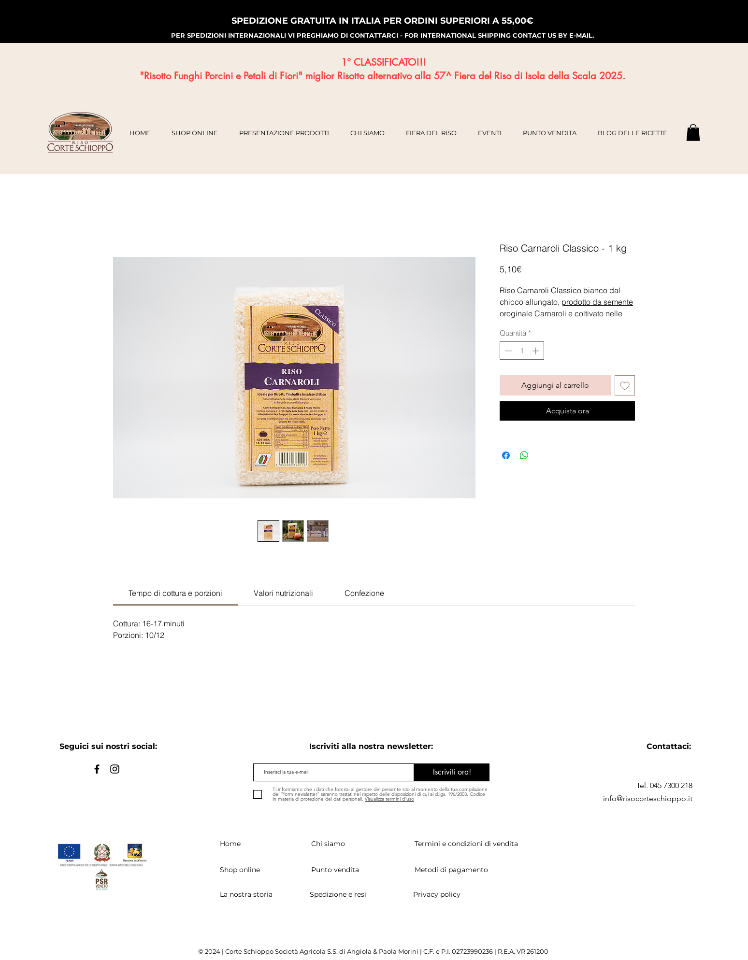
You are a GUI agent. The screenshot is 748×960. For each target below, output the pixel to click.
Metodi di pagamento (451, 869)
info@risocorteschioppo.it (647, 798)
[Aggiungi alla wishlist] (625, 385)
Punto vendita (335, 869)
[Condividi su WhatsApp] (524, 455)
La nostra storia (246, 894)
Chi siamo (328, 843)
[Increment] (536, 351)
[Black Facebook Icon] (97, 769)
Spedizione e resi (338, 894)
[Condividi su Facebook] (506, 455)
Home (230, 843)
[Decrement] (507, 351)
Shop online (240, 869)
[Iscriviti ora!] (451, 772)
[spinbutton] (522, 351)
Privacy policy (436, 894)
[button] (693, 132)
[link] (175, 593)
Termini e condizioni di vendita (466, 843)
